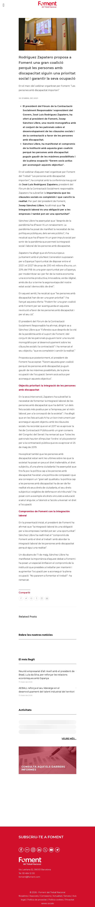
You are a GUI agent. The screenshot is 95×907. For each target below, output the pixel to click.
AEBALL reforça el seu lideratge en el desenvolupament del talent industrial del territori (46, 690)
